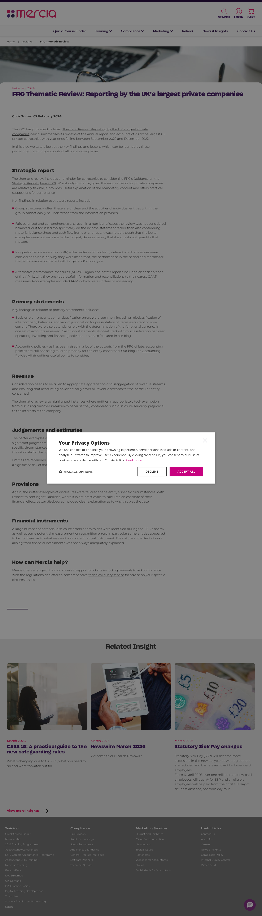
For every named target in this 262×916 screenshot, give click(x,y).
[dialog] (131, 458)
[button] (76, 471)
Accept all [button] (186, 471)
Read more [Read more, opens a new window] (134, 460)
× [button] (205, 440)
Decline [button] (151, 471)
